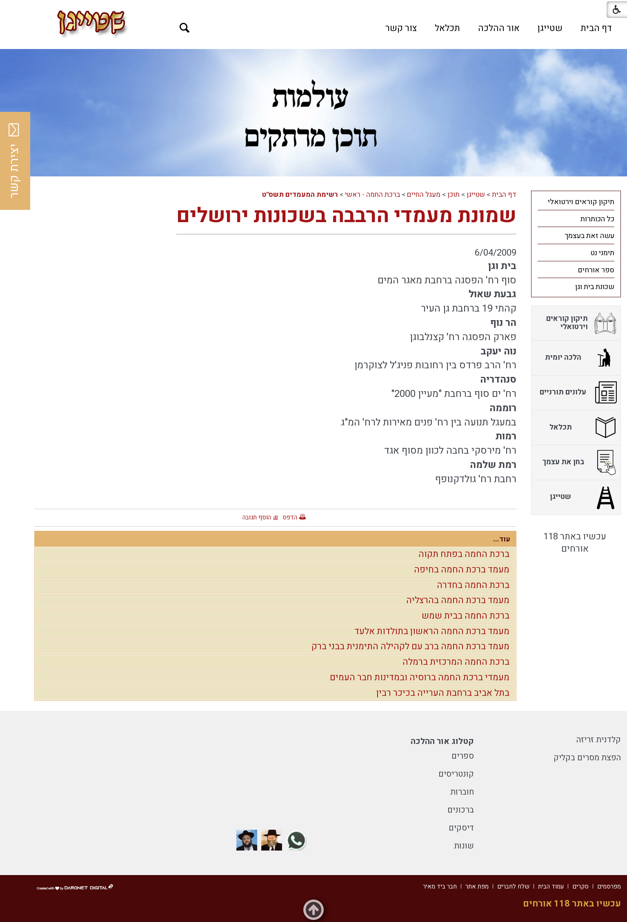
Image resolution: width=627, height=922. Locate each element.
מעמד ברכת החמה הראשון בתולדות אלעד (431, 631)
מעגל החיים (423, 194)
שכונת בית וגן (594, 286)
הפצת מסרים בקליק (587, 758)
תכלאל (447, 28)
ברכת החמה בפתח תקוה (463, 554)
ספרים (462, 756)
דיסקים (461, 828)
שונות (464, 846)
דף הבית (596, 28)
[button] (184, 28)
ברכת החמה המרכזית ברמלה (455, 661)
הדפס (289, 517)
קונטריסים (456, 774)
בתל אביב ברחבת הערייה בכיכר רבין (442, 692)
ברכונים (460, 810)
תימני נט (602, 252)
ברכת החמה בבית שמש (465, 615)
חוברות (462, 792)
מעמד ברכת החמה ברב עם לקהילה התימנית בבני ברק (410, 646)
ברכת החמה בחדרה (473, 585)
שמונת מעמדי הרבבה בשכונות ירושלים (346, 216)
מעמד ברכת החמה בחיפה (461, 569)
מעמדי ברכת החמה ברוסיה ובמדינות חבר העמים (419, 677)
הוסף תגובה (256, 517)
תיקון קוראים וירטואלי (581, 201)
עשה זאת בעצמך (589, 235)
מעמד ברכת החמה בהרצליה (457, 600)
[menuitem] (596, 28)
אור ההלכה (499, 28)
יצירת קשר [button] (14, 160)
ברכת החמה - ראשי (372, 194)
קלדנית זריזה (598, 740)
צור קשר (401, 28)
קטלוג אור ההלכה (442, 741)
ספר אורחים (596, 270)
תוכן (453, 194)
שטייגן (550, 28)
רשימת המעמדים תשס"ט (300, 194)
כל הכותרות (597, 219)
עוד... (501, 539)
